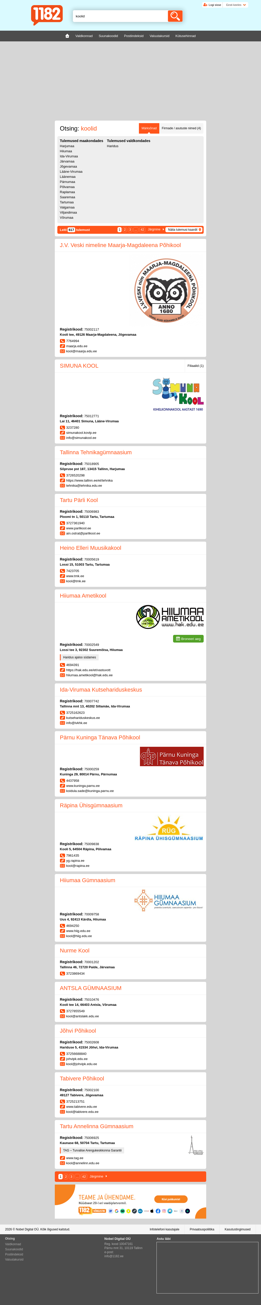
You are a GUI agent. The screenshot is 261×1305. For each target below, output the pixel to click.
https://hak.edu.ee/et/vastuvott (88, 670)
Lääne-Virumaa (71, 171)
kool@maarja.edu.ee (81, 351)
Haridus (113, 146)
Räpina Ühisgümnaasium (91, 805)
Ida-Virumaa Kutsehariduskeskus (101, 689)
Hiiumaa (66, 151)
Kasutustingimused (238, 1229)
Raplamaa (67, 192)
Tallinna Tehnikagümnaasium (96, 452)
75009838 (91, 844)
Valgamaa (67, 207)
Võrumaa (66, 217)
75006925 (91, 1138)
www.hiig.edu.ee (78, 931)
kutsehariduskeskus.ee (83, 718)
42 (142, 229)
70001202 (91, 962)
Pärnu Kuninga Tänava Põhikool (100, 737)
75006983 (91, 512)
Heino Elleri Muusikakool (90, 548)
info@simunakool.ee (81, 438)
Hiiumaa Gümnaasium (87, 880)
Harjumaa (67, 146)
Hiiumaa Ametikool (83, 595)
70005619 (91, 559)
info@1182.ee (114, 1256)
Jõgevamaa (68, 166)
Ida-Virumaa (69, 156)
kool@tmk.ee (76, 581)
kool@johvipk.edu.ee (81, 1064)
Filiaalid (196, 366)
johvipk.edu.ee (77, 1059)
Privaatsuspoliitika (202, 1229)
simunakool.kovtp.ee (81, 433)
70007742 (91, 701)
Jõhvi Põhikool (78, 1031)
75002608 (91, 1042)
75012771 (91, 416)
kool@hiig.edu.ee (79, 936)
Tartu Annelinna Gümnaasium (97, 1126)
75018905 (91, 464)
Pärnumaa (67, 182)
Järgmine (154, 229)
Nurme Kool (74, 950)
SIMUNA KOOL (79, 366)
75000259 (91, 769)
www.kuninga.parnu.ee (83, 786)
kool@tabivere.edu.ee (82, 1112)
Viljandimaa (68, 212)
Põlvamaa (67, 187)
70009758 (91, 914)
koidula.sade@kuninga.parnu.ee (90, 791)
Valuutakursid (14, 1259)
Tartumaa (67, 202)
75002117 (91, 329)
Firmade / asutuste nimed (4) (181, 128)
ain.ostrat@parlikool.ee (83, 533)
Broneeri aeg (191, 639)
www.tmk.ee (75, 576)
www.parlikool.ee (78, 528)
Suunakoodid (14, 1249)
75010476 (91, 999)
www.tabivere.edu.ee (81, 1107)
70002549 (91, 645)
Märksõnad (148, 128)
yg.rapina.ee (75, 861)
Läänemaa (67, 177)
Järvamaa (67, 161)
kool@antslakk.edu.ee (82, 1016)
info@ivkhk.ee (76, 723)
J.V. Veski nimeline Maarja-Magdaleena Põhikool (120, 245)
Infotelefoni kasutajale (164, 1229)
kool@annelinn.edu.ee (82, 1163)
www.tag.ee (74, 1158)
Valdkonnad (13, 1244)
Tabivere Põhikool (82, 1078)
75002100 (91, 1090)
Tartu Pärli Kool (79, 500)
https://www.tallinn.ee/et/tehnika (89, 480)
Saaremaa (67, 197)
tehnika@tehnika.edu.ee (84, 485)
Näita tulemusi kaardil (182, 229)
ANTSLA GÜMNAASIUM (91, 988)
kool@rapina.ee (77, 866)
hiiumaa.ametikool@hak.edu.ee (89, 675)
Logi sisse (215, 4)
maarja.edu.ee (76, 346)
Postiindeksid (14, 1254)
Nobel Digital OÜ (27, 1229)
